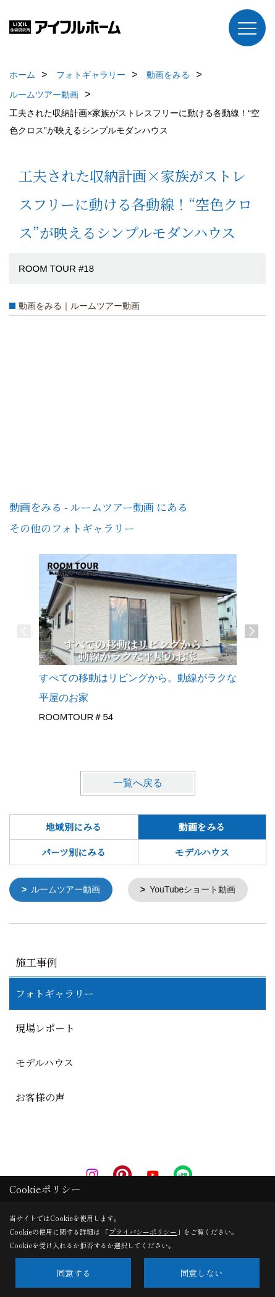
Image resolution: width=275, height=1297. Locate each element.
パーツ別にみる (73, 852)
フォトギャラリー (54, 993)
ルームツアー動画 (65, 889)
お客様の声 (40, 1096)
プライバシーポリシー (143, 1231)
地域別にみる (73, 826)
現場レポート (45, 1027)
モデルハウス (202, 852)
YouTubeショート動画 (192, 889)
